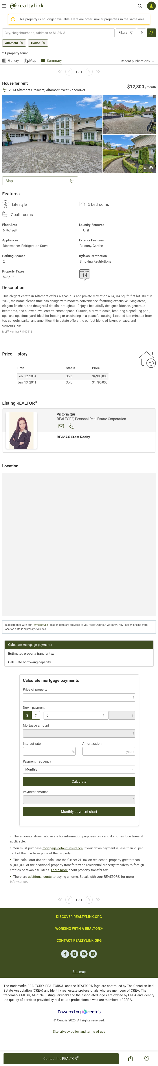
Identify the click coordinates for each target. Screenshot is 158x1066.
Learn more (59, 870)
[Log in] (151, 6)
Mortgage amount (36, 726)
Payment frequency (37, 761)
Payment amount (35, 792)
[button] (52, 134)
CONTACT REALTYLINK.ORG (79, 940)
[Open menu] (4, 6)
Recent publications (135, 61)
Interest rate (32, 744)
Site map (79, 972)
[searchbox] (56, 32)
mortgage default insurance (62, 848)
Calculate (79, 781)
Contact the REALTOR (61, 1058)
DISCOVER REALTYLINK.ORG (79, 917)
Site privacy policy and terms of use (79, 1032)
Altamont (11, 43)
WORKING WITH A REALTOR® (79, 929)
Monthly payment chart (79, 812)
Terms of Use (40, 624)
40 (148, 168)
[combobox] (58, 32)
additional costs (40, 877)
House (35, 43)
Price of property (35, 690)
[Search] (140, 6)
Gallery (13, 60)
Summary (54, 60)
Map (32, 60)
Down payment (34, 708)
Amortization (91, 744)
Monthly (31, 769)
